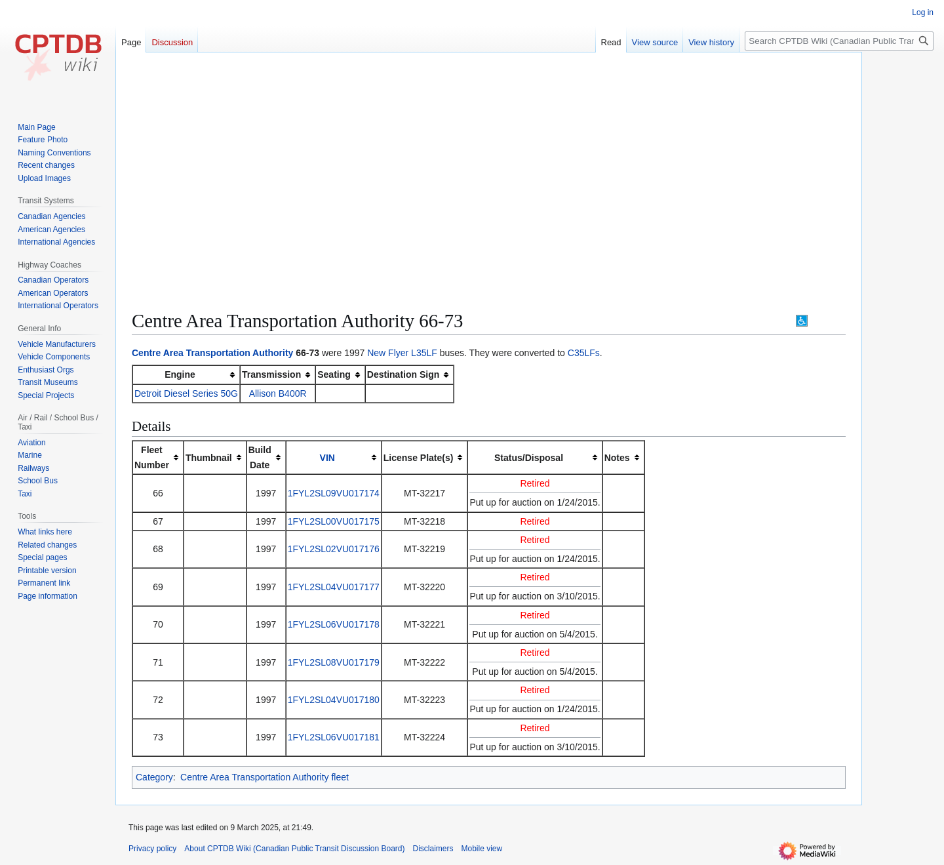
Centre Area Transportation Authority (212, 353)
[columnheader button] (334, 457)
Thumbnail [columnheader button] (209, 458)
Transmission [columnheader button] (271, 374)
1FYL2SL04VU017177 (334, 587)
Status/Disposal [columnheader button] (528, 458)
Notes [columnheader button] (617, 458)
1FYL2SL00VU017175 (334, 521)
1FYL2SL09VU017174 (334, 493)
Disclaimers (433, 848)
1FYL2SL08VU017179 (334, 662)
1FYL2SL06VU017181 (334, 737)
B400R (293, 393)
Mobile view (482, 848)
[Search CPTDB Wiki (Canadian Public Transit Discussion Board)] (839, 40)
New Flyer (387, 353)
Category (154, 777)
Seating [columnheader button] (334, 374)
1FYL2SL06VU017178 (334, 624)
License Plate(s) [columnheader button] (419, 458)
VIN (327, 458)
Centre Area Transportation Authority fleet (264, 777)
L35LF (424, 353)
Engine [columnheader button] (180, 374)
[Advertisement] (489, 157)
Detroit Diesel (161, 393)
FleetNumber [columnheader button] (151, 457)
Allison (262, 393)
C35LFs (584, 353)
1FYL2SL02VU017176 (334, 549)
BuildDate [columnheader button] (259, 457)
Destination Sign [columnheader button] (403, 374)
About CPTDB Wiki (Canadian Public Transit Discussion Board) (294, 848)
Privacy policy (152, 848)
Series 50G (215, 393)
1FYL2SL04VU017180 (334, 699)
